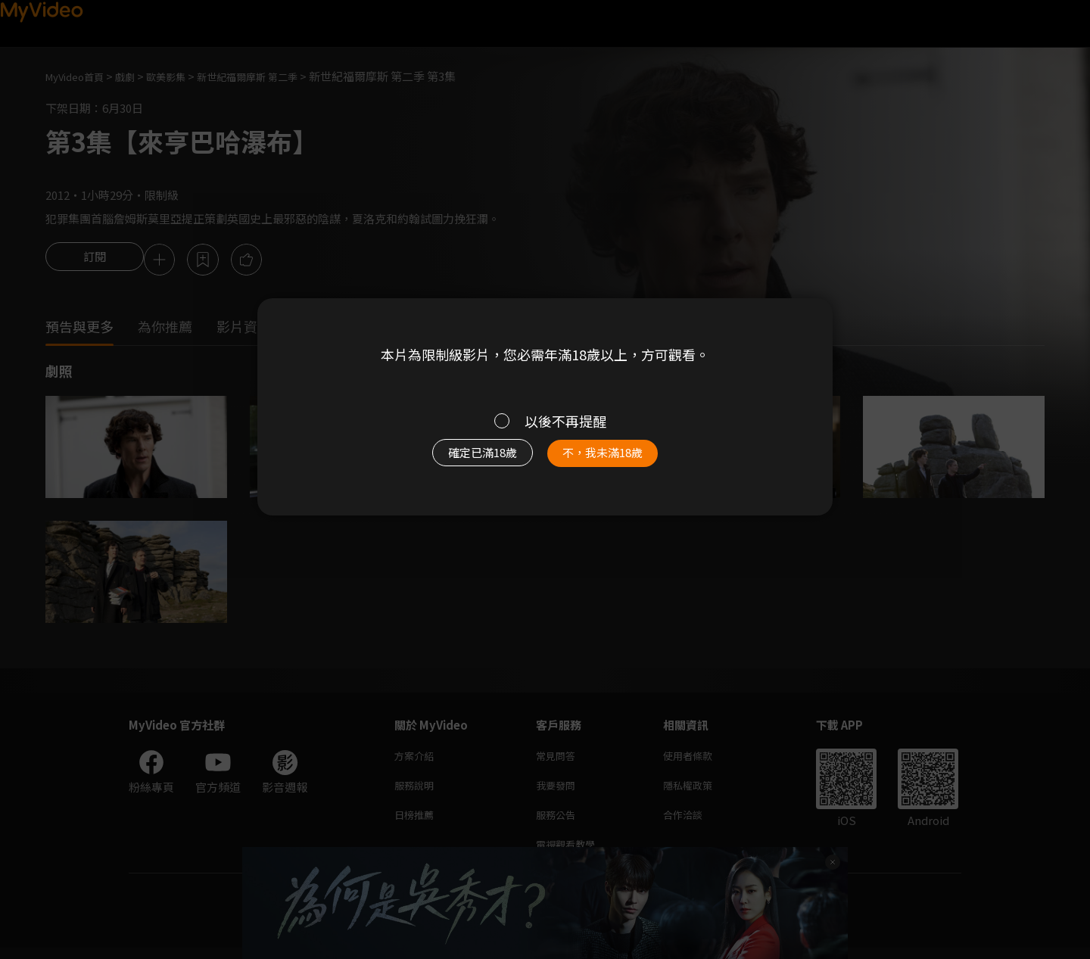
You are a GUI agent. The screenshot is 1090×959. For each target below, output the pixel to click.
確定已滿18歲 (465, 460)
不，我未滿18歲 (619, 460)
